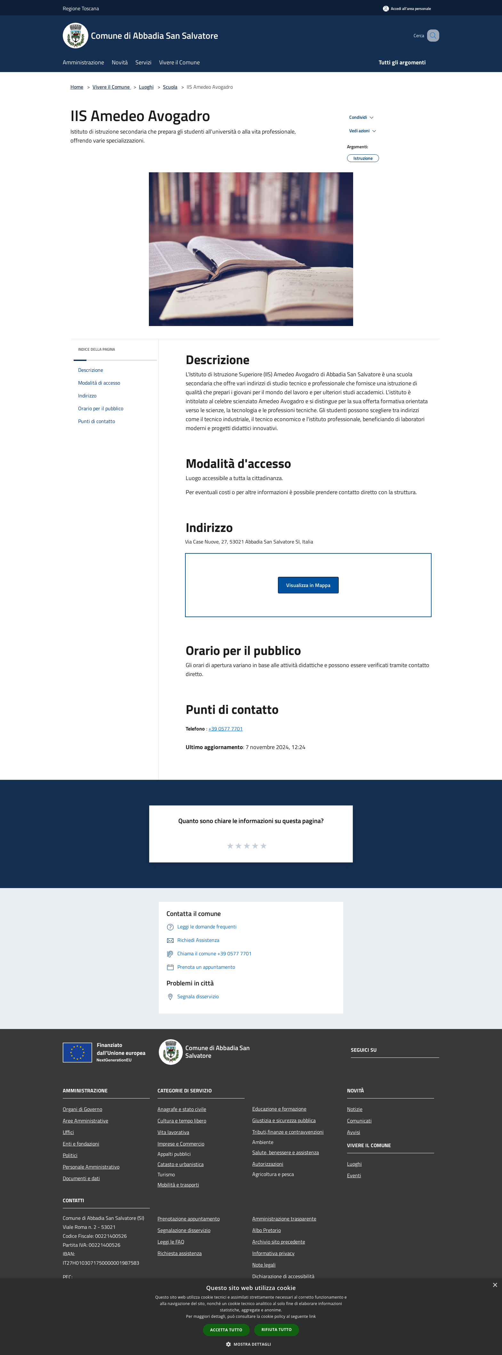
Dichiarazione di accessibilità (283, 1276)
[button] (251, 1344)
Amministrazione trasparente (284, 1218)
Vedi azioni (363, 131)
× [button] (494, 1285)
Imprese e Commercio (181, 1143)
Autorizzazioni (267, 1164)
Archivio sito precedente (278, 1241)
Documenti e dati (81, 1178)
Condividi (362, 117)
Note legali (264, 1265)
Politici (70, 1155)
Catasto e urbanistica (181, 1164)
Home (76, 87)
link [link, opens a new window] (312, 1316)
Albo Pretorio (266, 1230)
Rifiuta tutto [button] (277, 1329)
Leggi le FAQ (171, 1241)
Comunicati (359, 1120)
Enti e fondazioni (81, 1143)
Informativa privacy (273, 1253)
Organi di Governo (82, 1109)
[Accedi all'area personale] (407, 8)
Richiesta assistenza (180, 1253)
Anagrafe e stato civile (182, 1109)
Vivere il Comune (112, 87)
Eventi (354, 1175)
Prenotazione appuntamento (189, 1218)
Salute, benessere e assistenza (285, 1152)
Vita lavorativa (173, 1132)
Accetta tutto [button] (226, 1330)
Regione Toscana (81, 8)
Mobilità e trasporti (178, 1184)
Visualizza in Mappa (308, 585)
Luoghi (146, 87)
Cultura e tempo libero (182, 1120)
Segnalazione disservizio (184, 1230)
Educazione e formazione (279, 1109)
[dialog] (251, 1316)
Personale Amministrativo (91, 1167)
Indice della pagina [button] (96, 349)
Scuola (170, 87)
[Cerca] (431, 35)
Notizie (354, 1109)
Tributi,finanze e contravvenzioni (288, 1132)
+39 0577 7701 (225, 728)
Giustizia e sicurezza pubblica (284, 1120)
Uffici (68, 1132)
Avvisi (353, 1132)
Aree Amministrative (85, 1120)
